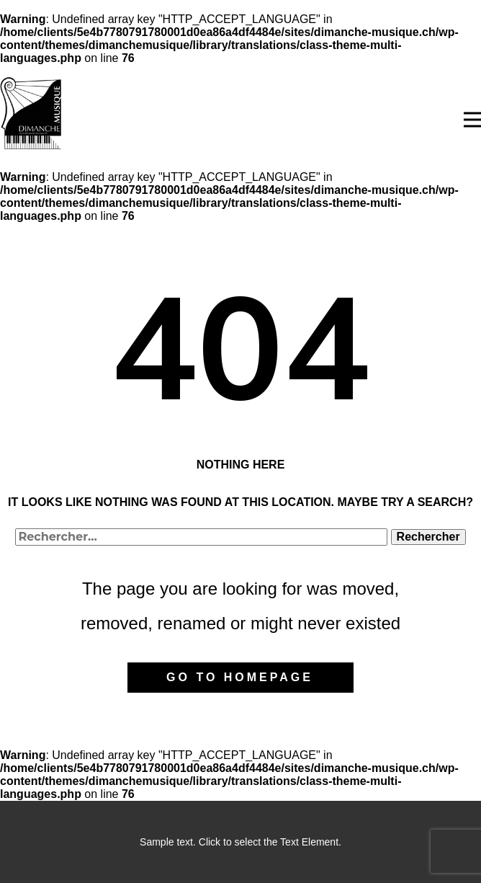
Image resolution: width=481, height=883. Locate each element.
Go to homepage (239, 677)
